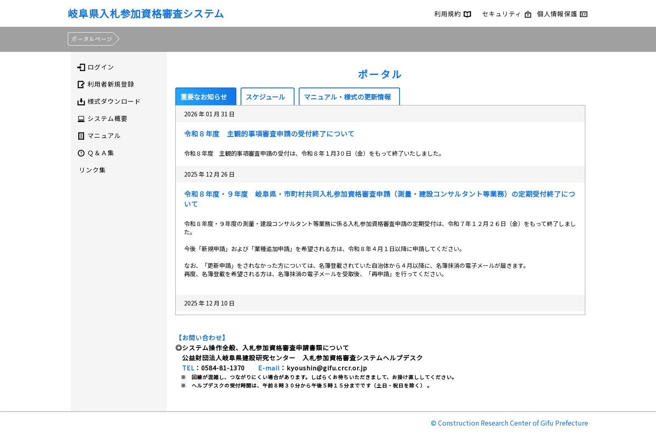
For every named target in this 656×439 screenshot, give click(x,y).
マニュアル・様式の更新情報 (347, 97)
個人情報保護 (562, 13)
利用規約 (453, 13)
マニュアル (99, 135)
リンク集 (92, 169)
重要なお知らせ (203, 97)
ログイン (95, 67)
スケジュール (265, 97)
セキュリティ (507, 13)
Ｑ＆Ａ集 (95, 152)
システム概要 (102, 118)
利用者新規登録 (105, 84)
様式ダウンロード (109, 101)
